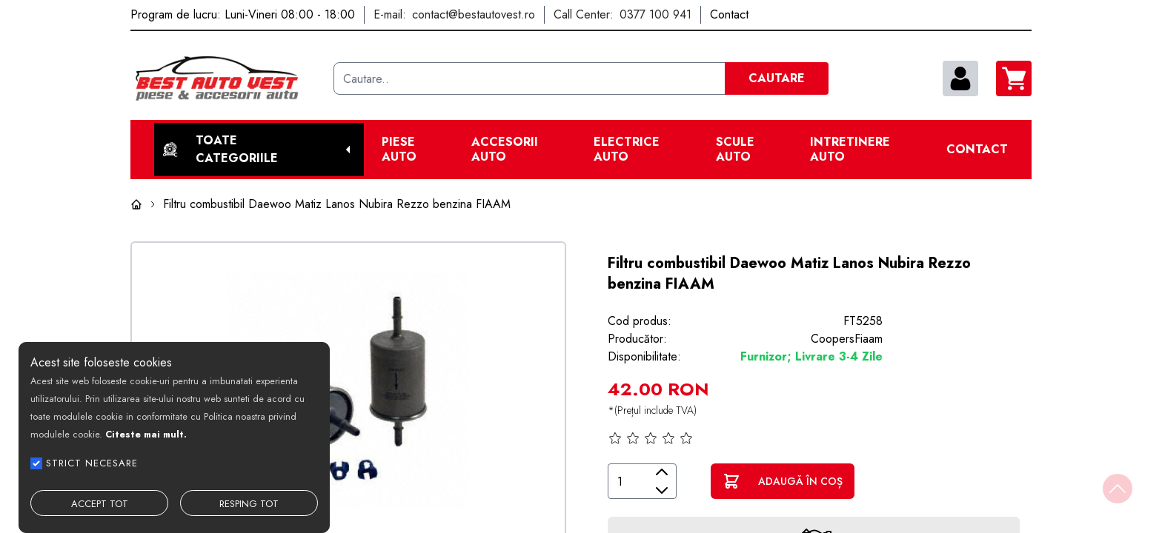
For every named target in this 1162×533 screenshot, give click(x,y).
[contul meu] (960, 78)
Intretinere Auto (850, 149)
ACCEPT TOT (99, 504)
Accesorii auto (504, 149)
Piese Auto (399, 149)
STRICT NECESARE (92, 463)
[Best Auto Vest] (226, 78)
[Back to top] (1117, 488)
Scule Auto (735, 149)
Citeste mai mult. (146, 434)
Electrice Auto (627, 149)
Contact (977, 149)
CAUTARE (776, 78)
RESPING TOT (249, 504)
